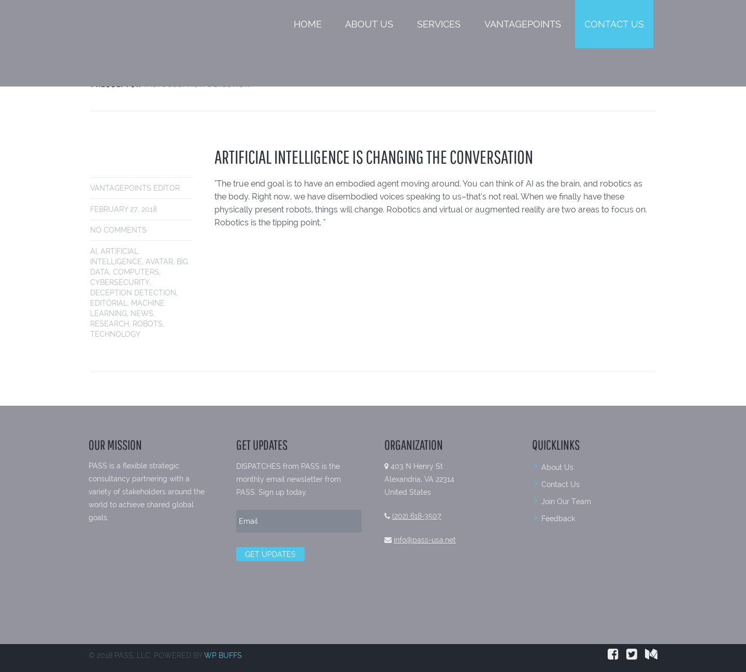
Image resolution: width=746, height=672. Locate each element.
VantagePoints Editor (135, 188)
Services (439, 24)
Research (109, 324)
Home (308, 24)
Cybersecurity (120, 282)
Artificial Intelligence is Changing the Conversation (373, 156)
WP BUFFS (223, 655)
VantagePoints (522, 24)
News (142, 313)
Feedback (558, 518)
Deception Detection (133, 293)
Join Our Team (566, 501)
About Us (369, 24)
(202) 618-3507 (416, 516)
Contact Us (614, 24)
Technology (115, 334)
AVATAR (159, 262)
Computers (136, 272)
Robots (148, 324)
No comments (118, 230)
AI (93, 251)
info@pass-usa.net (425, 540)
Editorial (108, 303)
